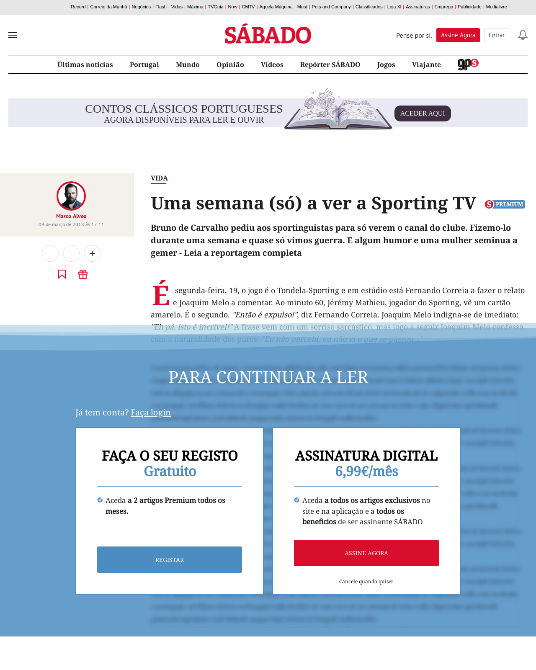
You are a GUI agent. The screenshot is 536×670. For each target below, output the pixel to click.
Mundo (188, 64)
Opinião (230, 64)
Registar (169, 560)
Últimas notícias (85, 64)
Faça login (151, 412)
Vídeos (272, 64)
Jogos (386, 64)
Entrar (497, 35)
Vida (159, 178)
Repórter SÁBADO (330, 64)
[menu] (12, 35)
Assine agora (366, 553)
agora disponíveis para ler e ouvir (268, 113)
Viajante (426, 64)
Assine (458, 35)
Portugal (144, 64)
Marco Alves (71, 216)
